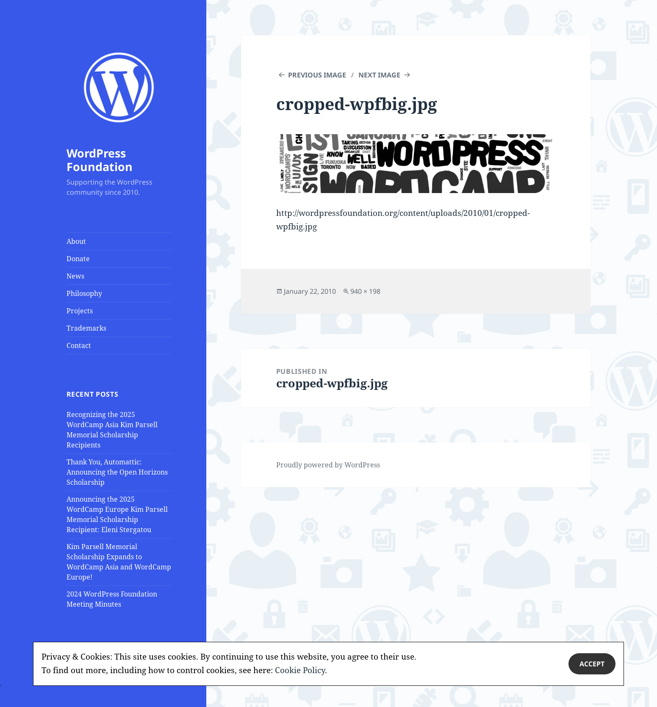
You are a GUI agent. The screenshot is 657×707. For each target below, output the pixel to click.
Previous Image (317, 75)
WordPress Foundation (100, 159)
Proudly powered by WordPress (328, 464)
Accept (591, 663)
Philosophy (84, 293)
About (76, 241)
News (75, 276)
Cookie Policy (300, 670)
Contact (79, 345)
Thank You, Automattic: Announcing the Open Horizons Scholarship (117, 472)
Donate (78, 258)
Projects (80, 310)
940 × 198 (365, 291)
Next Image (379, 75)
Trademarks (86, 328)
